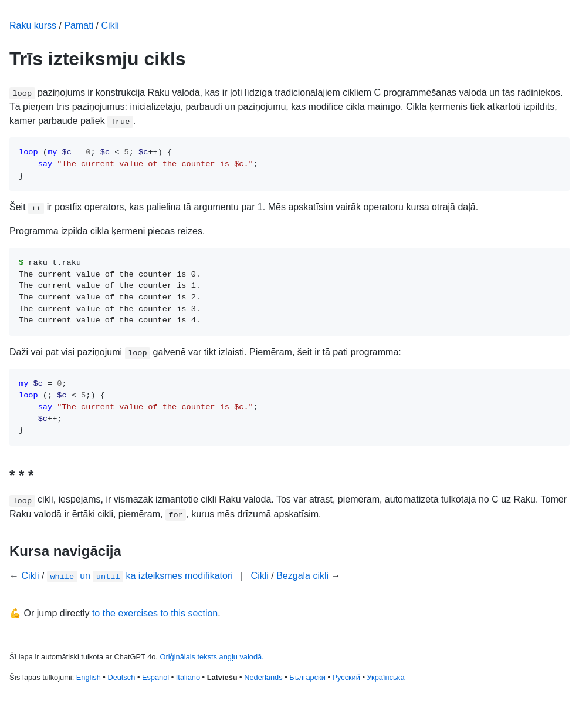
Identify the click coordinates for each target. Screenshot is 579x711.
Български (307, 677)
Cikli (110, 26)
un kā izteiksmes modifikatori (140, 576)
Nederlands (263, 677)
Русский (346, 677)
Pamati (78, 26)
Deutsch (121, 677)
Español (155, 677)
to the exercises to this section (155, 613)
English (88, 677)
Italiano (188, 677)
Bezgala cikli (302, 576)
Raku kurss (32, 26)
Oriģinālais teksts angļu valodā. (212, 656)
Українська (386, 677)
